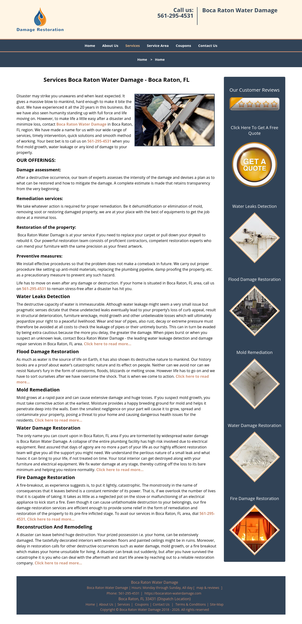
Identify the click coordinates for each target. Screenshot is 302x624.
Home (90, 45)
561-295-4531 (175, 15)
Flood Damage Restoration (254, 279)
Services (132, 45)
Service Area (158, 45)
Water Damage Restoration (254, 425)
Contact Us (207, 45)
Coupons (183, 45)
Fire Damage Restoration (254, 498)
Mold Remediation (254, 352)
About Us (110, 45)
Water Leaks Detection (254, 206)
